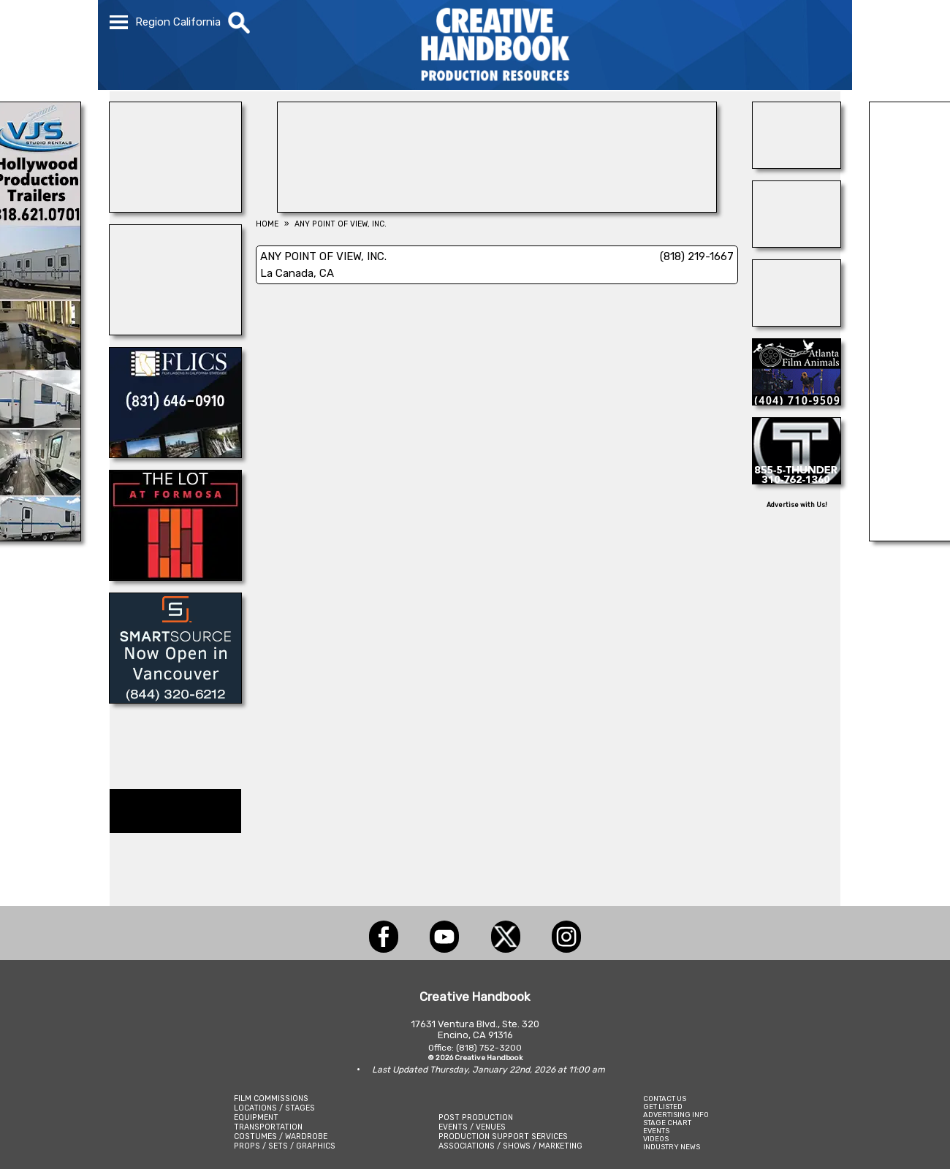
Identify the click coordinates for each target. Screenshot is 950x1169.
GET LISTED (663, 1107)
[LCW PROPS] (497, 208)
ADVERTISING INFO (676, 1115)
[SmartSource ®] (175, 699)
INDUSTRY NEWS (671, 1147)
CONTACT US (664, 1098)
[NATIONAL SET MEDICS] (796, 322)
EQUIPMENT (256, 1117)
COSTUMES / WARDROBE (280, 1136)
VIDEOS (656, 1139)
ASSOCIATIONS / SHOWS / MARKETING (510, 1146)
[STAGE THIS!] (175, 331)
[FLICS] (175, 453)
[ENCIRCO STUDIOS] (175, 208)
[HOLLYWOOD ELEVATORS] (796, 243)
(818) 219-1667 (697, 256)
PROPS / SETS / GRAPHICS (284, 1146)
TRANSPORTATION (268, 1127)
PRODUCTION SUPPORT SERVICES (503, 1136)
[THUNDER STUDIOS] (796, 480)
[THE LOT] (175, 576)
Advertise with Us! (797, 505)
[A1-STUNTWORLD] (796, 164)
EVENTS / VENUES (472, 1127)
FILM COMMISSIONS (271, 1098)
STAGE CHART (667, 1123)
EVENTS (656, 1131)
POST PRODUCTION (475, 1117)
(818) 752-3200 (489, 1048)
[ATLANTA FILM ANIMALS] (796, 401)
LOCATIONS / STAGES (274, 1108)
